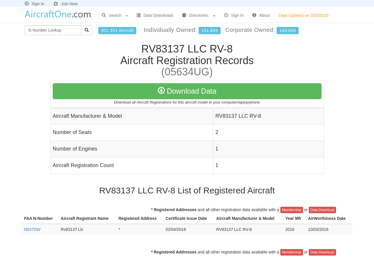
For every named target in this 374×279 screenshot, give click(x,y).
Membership (291, 210)
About (261, 15)
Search (115, 15)
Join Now (66, 3)
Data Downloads (155, 15)
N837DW (32, 229)
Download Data (187, 91)
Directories (198, 15)
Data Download (322, 210)
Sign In (34, 3)
